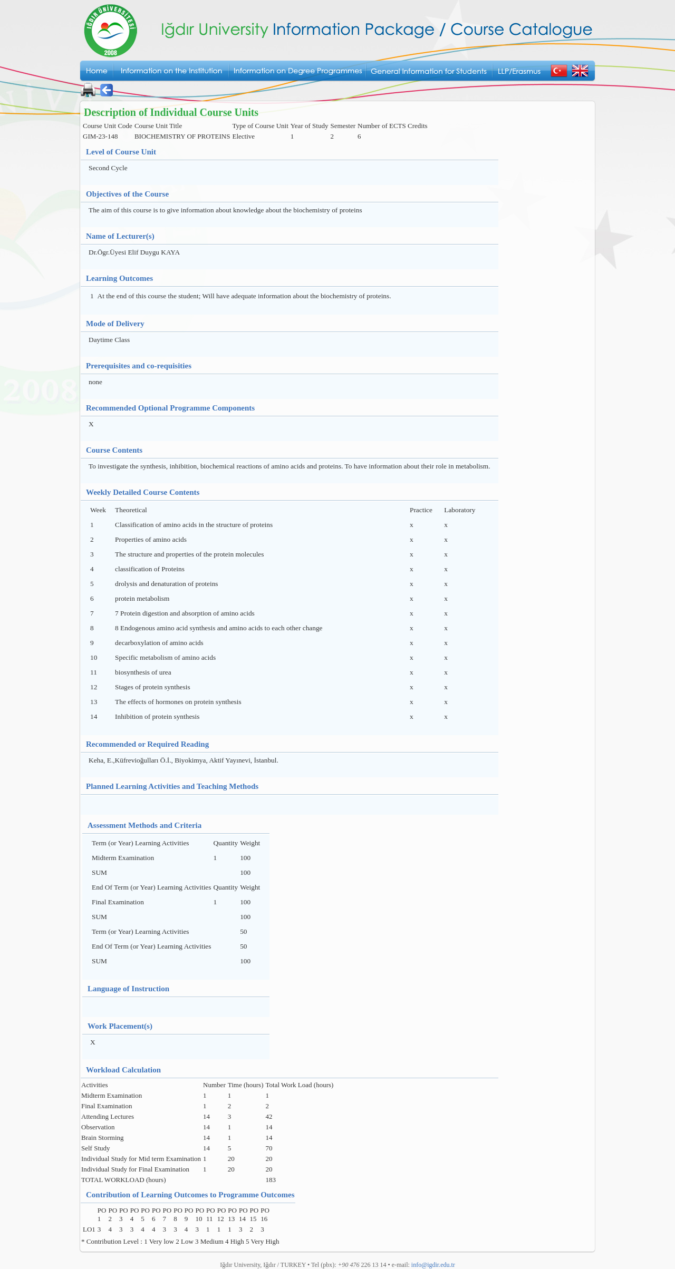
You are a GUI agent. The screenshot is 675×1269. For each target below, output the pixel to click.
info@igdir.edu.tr (433, 1264)
